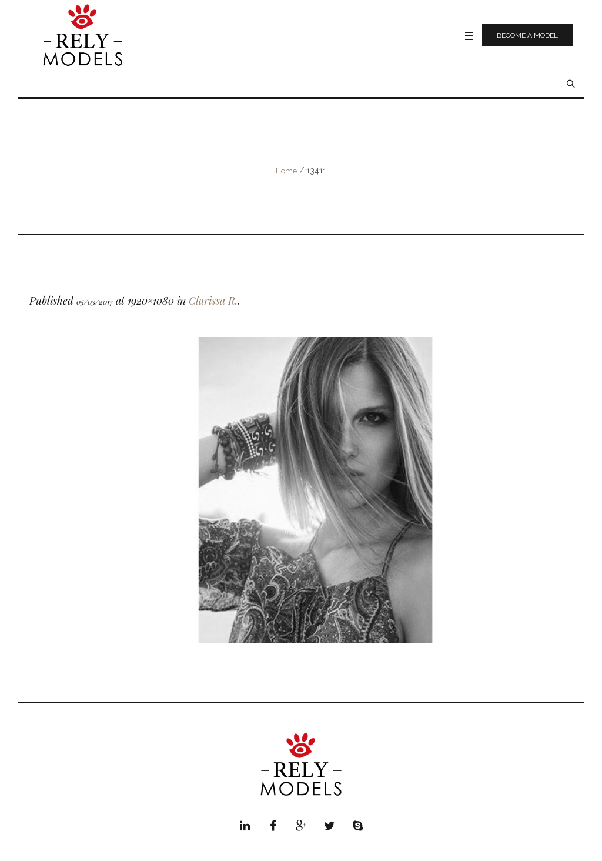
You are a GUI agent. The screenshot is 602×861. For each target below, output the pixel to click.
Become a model (527, 35)
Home (286, 170)
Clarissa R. (213, 300)
